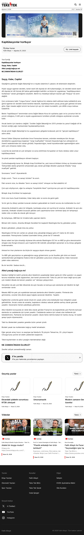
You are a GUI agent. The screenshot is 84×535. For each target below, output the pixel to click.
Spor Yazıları (7, 488)
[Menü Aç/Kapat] (80, 4)
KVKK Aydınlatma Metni (66, 483)
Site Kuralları (61, 488)
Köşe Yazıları (7, 478)
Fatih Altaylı (33, 478)
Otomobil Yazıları (8, 483)
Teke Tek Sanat (35, 488)
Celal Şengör (34, 493)
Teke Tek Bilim (34, 483)
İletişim (59, 478)
